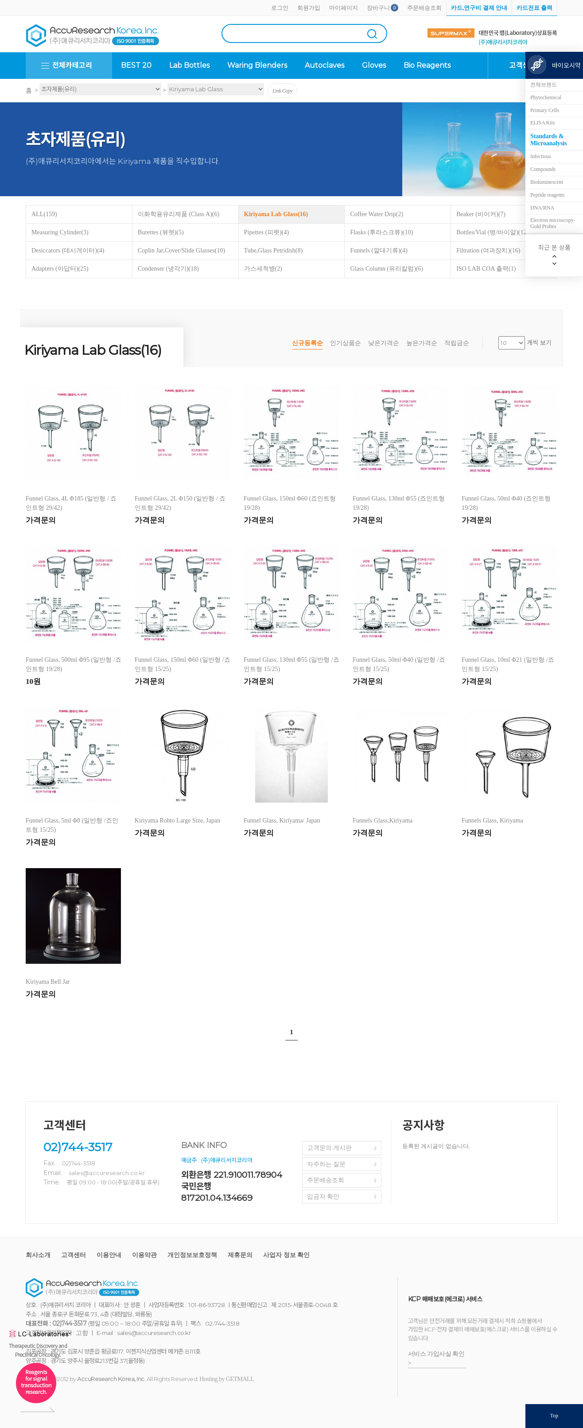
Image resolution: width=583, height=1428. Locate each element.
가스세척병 (263, 268)
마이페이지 (343, 7)
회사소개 (38, 1255)
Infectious (540, 156)
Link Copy (282, 91)
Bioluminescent (546, 182)
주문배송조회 (424, 7)
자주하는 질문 (326, 1164)
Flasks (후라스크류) (381, 232)
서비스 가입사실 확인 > (436, 1358)
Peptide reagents (547, 195)
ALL (44, 214)
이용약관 (144, 1255)
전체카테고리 (72, 65)
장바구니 (378, 7)
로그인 (279, 7)
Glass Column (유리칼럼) (386, 268)
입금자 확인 (323, 1196)
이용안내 (109, 1255)
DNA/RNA (542, 208)
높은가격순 (421, 343)
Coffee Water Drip (376, 214)
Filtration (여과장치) (488, 250)
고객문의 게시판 (329, 1148)
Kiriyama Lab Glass (276, 214)
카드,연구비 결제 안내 (479, 7)
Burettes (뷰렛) (161, 232)
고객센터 (73, 1255)
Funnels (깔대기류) (379, 250)
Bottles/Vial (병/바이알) (492, 232)
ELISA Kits (542, 123)
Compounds (543, 169)
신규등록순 (307, 343)
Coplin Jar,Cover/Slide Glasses (181, 250)
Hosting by (226, 1379)
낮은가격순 (383, 343)
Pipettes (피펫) (266, 232)
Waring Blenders (257, 65)
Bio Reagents (427, 65)
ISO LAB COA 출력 (486, 268)
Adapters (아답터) (60, 268)
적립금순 (456, 343)
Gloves (374, 65)
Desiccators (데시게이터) (67, 250)
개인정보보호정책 (192, 1255)
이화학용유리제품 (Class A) (178, 214)
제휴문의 (240, 1255)
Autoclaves (324, 65)
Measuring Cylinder (60, 232)
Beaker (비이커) (480, 214)
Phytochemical (545, 97)
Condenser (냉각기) (168, 268)
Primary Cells (544, 110)
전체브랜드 (543, 84)
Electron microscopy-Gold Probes (552, 223)
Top (554, 1415)
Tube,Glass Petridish (273, 250)
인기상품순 (345, 343)
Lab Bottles (189, 65)
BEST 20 (136, 65)
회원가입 (308, 7)
